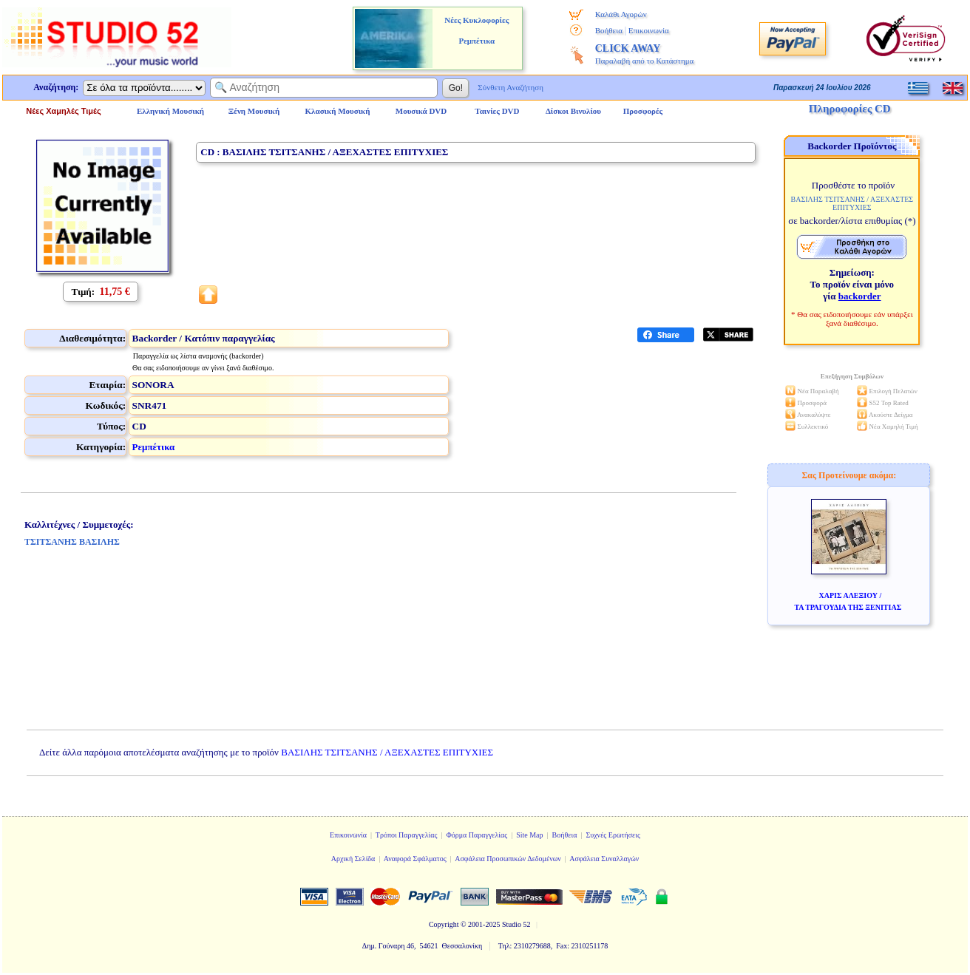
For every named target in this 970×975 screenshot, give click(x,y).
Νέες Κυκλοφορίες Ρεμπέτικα (476, 30)
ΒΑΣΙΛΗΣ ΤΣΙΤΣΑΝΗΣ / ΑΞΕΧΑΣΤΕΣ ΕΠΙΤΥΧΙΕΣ (387, 752)
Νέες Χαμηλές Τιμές (63, 110)
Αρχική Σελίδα (353, 859)
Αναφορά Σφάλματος (415, 859)
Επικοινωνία (648, 30)
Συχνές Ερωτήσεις (613, 835)
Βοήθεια (609, 30)
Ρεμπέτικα (153, 446)
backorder (859, 296)
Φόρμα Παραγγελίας (476, 835)
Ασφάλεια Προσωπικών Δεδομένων (508, 859)
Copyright (444, 924)
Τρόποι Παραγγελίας (407, 835)
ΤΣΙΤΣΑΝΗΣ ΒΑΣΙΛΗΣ (72, 542)
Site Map (529, 835)
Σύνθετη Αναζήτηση (510, 87)
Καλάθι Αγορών (621, 14)
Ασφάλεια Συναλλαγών (604, 859)
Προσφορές (643, 110)
